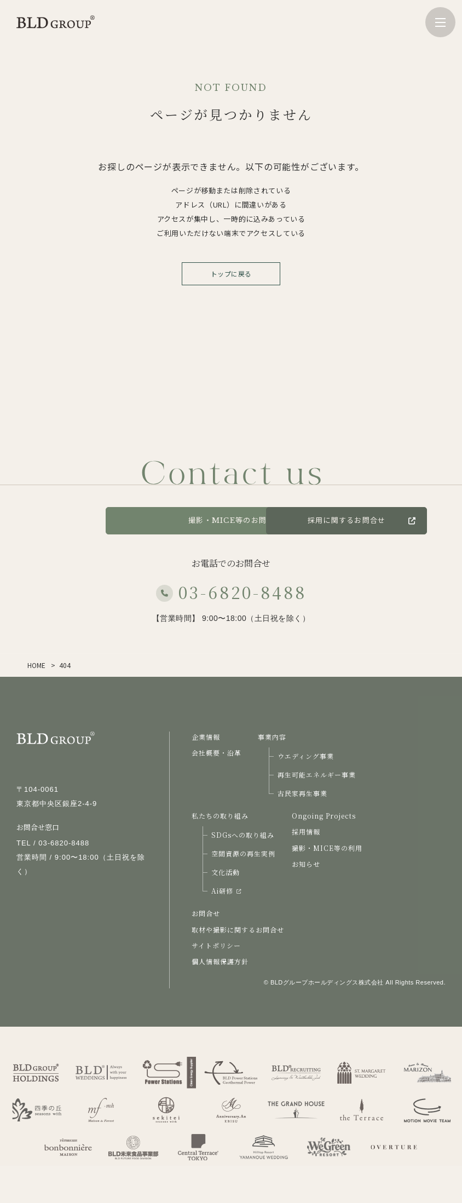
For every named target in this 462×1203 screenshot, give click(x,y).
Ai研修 (226, 890)
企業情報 (206, 736)
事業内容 (272, 736)
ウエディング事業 (306, 756)
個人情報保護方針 (220, 961)
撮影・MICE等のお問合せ (231, 520)
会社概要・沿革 (216, 752)
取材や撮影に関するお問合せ (238, 929)
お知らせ (306, 863)
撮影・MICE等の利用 (327, 848)
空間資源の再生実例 (243, 853)
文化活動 (225, 872)
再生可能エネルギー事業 (317, 774)
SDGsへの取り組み (242, 834)
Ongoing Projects (324, 815)
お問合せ (206, 913)
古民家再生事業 (302, 793)
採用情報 (306, 831)
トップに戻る (231, 273)
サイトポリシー (216, 945)
